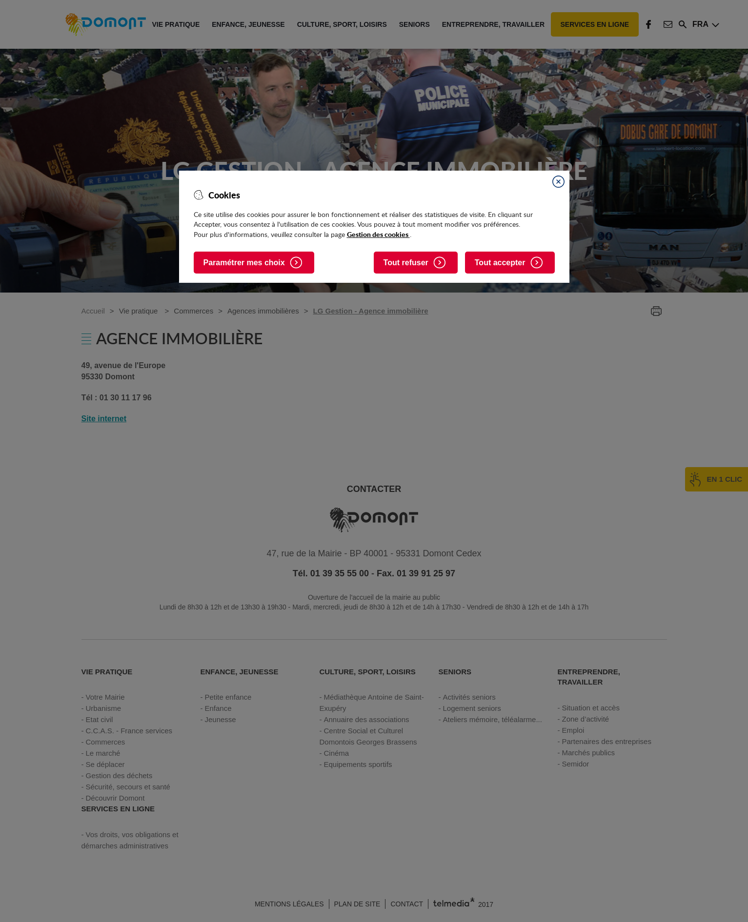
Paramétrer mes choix (244, 262)
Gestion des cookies (378, 234)
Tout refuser (406, 262)
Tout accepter (500, 262)
